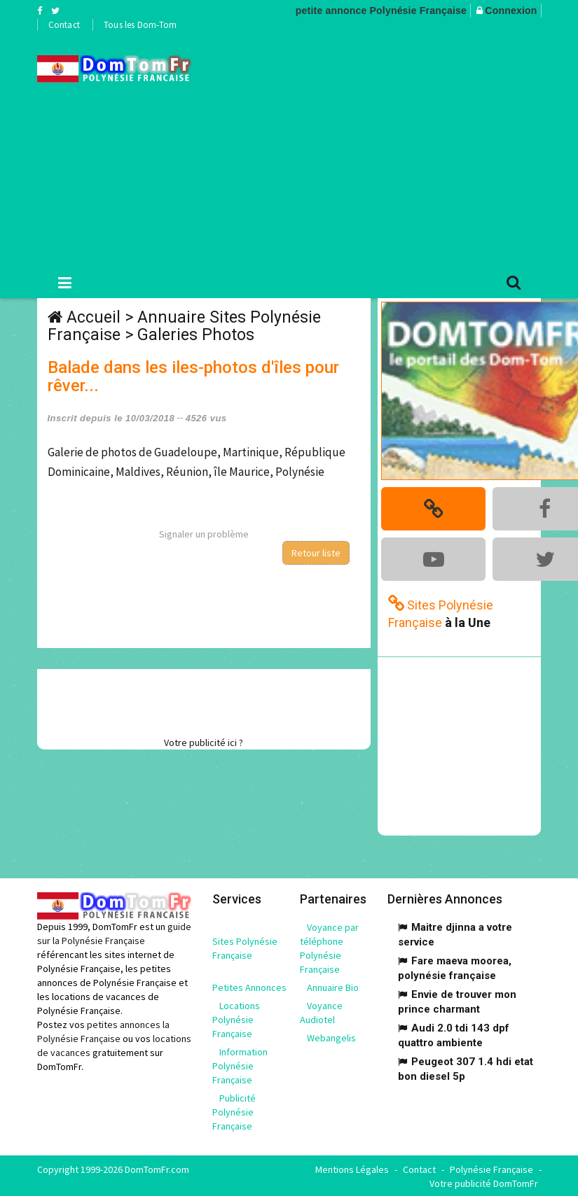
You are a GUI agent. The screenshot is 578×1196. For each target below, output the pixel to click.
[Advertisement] (395, 148)
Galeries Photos (195, 334)
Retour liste (315, 553)
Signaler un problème (204, 534)
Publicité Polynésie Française (234, 1110)
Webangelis (331, 1036)
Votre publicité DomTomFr (483, 1182)
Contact (64, 25)
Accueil (94, 317)
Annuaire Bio (333, 986)
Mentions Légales (352, 1168)
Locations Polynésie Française (236, 1018)
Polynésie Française (491, 1168)
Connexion (511, 10)
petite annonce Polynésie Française (381, 10)
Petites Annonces (249, 986)
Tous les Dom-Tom (140, 25)
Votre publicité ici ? (203, 742)
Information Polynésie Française (240, 1064)
